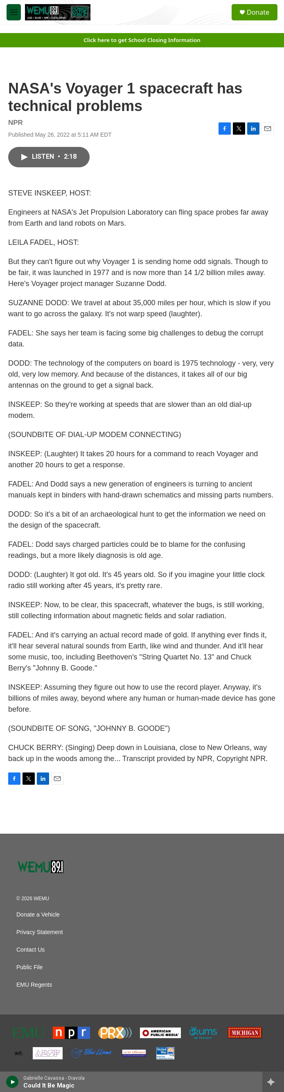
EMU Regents (34, 985)
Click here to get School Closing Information (142, 40)
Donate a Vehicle (38, 915)
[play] (12, 1082)
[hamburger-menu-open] (14, 12)
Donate (258, 12)
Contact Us (30, 950)
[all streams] (273, 1082)
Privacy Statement (39, 932)
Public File (29, 967)
